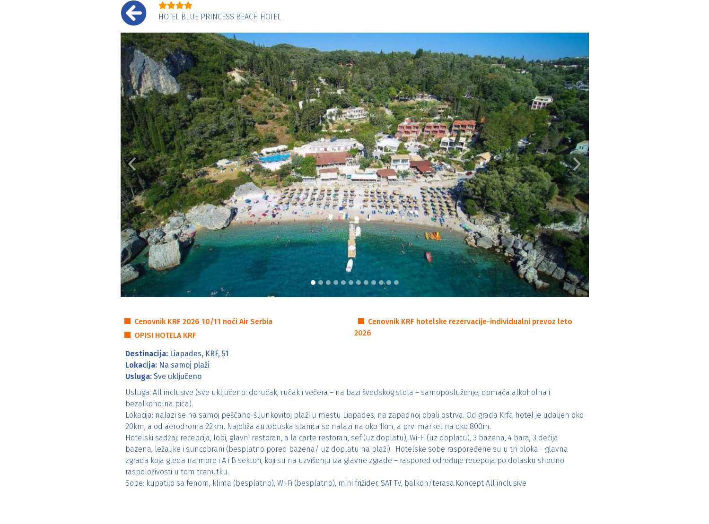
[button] (132, 165)
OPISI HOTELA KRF (165, 335)
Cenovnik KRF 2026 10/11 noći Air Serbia (203, 321)
